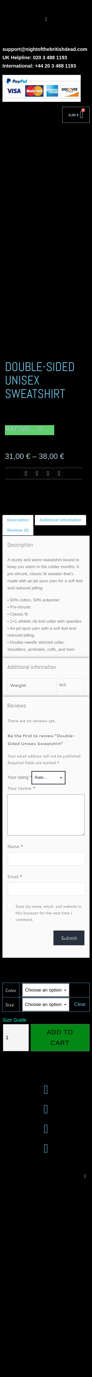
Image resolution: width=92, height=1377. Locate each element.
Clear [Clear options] (80, 1197)
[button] (46, 19)
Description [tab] (18, 713)
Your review (21, 981)
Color (10, 1183)
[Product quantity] (16, 1230)
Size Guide (14, 1212)
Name (15, 1039)
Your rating (19, 970)
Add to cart (60, 1230)
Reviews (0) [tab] (18, 723)
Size (9, 1197)
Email (14, 1069)
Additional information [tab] (60, 713)
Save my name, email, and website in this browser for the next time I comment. (48, 1105)
